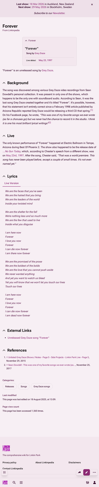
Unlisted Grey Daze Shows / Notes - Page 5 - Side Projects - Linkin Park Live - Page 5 (48, 357)
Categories (8, 380)
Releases (9, 386)
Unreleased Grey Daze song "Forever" (28, 337)
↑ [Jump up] (7, 357)
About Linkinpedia (44, 462)
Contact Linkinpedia (13, 468)
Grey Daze (40, 53)
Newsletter (58, 13)
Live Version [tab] (11, 183)
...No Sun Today (11, 151)
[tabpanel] (49, 253)
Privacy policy (9, 462)
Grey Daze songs (42, 386)
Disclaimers (75, 462)
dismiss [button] (92, 4)
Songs (24, 386)
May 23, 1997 (45, 60)
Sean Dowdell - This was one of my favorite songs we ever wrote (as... (41, 365)
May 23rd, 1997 (15, 155)
